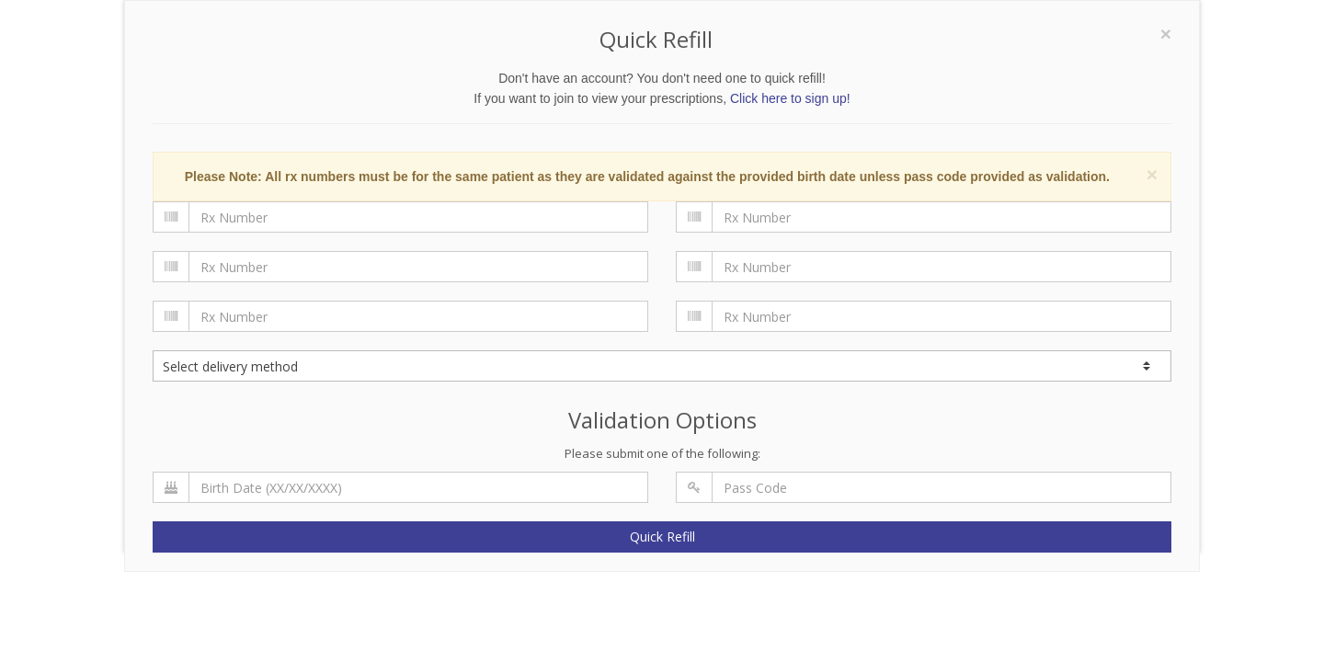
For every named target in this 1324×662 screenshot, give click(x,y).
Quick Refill (662, 536)
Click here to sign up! (790, 98)
